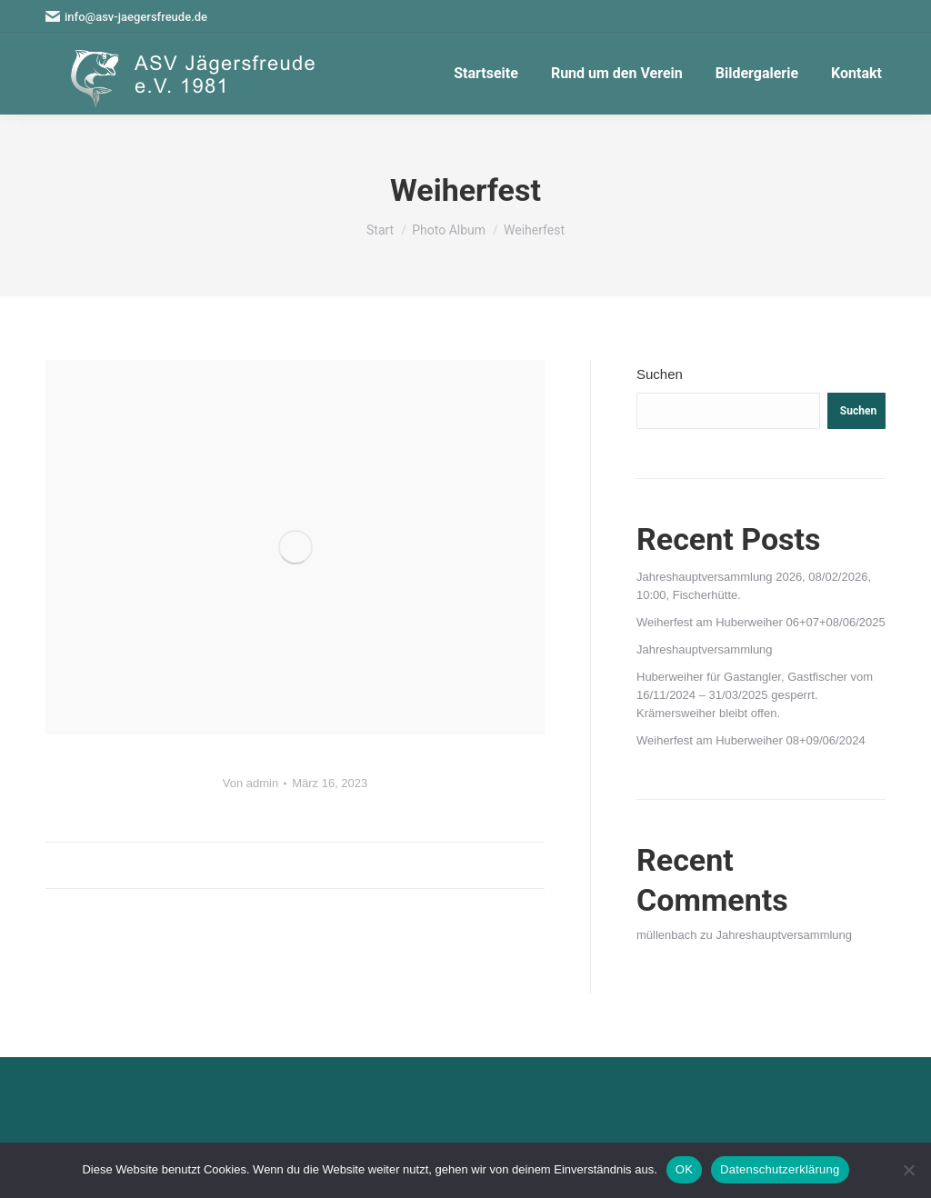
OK (684, 1169)
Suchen (659, 374)
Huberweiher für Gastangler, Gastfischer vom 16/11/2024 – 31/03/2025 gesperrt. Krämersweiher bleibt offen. (754, 695)
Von (250, 783)
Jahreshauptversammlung (704, 649)
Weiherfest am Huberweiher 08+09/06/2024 (751, 740)
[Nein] (908, 1170)
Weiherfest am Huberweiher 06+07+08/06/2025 (761, 622)
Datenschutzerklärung (779, 1169)
